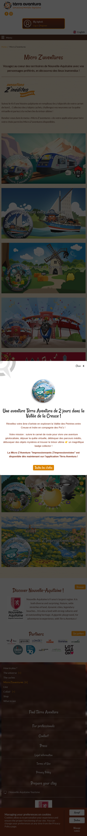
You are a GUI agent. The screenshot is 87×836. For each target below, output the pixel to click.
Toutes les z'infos (43, 467)
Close (81, 366)
